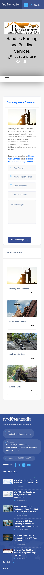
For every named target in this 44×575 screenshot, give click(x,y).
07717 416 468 (22, 57)
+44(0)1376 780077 (22, 458)
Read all (8, 562)
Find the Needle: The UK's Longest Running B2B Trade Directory (25, 538)
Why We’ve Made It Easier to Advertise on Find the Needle (26, 481)
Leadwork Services (17, 354)
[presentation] (26, 230)
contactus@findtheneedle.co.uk (18, 434)
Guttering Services (17, 387)
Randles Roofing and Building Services (22, 45)
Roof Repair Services (18, 321)
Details (32, 293)
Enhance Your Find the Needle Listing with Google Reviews (25, 552)
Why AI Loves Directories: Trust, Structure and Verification (24, 494)
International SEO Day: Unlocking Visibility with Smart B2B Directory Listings (26, 523)
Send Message (20, 240)
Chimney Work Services (19, 289)
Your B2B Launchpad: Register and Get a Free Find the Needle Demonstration (26, 509)
